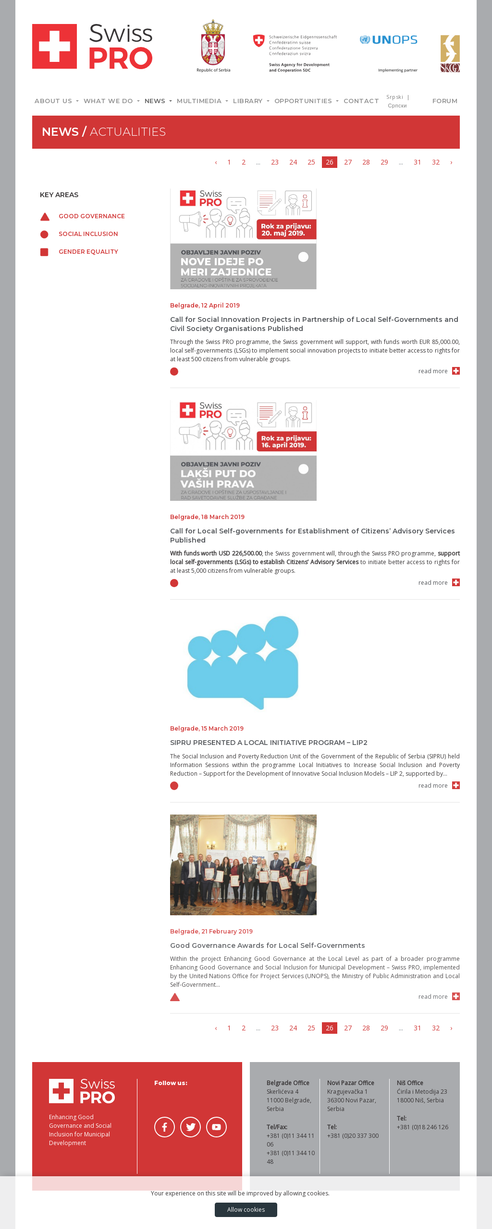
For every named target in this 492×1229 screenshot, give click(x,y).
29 (384, 161)
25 (311, 161)
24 (293, 161)
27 (348, 161)
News (156, 101)
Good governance (82, 216)
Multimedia (200, 101)
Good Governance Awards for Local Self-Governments (267, 945)
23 (275, 161)
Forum (445, 101)
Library (249, 101)
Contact (362, 101)
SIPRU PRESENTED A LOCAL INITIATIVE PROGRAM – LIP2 (269, 742)
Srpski (395, 96)
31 (417, 161)
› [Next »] (451, 161)
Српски (397, 105)
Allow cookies (246, 1209)
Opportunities (304, 101)
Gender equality (79, 251)
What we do (109, 101)
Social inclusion (79, 233)
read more (433, 371)
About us (54, 101)
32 (436, 161)
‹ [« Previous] (216, 161)
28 (366, 161)
